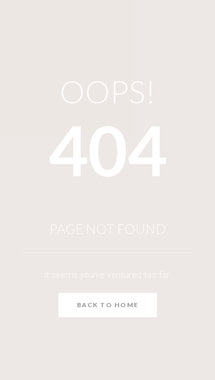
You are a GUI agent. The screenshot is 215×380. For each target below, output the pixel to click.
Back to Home (108, 305)
